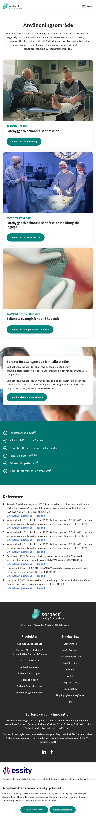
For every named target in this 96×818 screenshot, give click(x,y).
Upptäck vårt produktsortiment (27, 397)
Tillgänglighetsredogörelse (70, 695)
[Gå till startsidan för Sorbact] (12, 6)
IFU (77, 701)
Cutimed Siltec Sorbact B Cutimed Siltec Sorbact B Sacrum (30, 652)
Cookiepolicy (70, 688)
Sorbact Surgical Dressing (29, 692)
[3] (61, 447)
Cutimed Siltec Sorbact (29, 643)
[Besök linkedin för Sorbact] (43, 751)
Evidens (70, 669)
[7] (51, 470)
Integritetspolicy (70, 682)
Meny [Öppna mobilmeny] (90, 6)
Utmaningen (70, 643)
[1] (35, 432)
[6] (36, 462)
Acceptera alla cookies (34, 811)
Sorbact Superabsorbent (30, 686)
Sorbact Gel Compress (30, 673)
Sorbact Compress (29, 666)
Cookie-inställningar (62, 811)
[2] (42, 439)
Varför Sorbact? (70, 650)
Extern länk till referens (19, 515)
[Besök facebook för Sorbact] (51, 751)
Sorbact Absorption (29, 660)
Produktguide (70, 663)
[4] (32, 455)
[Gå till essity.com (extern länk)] (23, 771)
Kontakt (70, 676)
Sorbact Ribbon (29, 679)
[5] (35, 455)
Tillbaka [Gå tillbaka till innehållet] (38, 515)
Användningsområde (70, 656)
